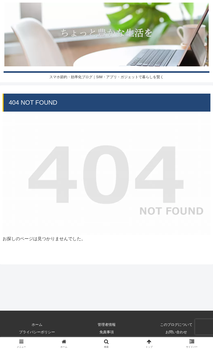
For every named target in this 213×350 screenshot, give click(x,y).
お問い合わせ (176, 332)
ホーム (37, 324)
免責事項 (106, 332)
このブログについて (176, 324)
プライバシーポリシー (37, 332)
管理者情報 (107, 324)
